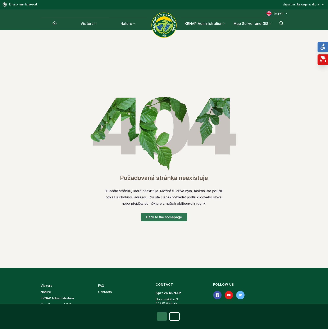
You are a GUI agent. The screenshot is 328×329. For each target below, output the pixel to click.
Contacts (105, 292)
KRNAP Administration (57, 298)
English (276, 13)
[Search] (281, 23)
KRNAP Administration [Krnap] (203, 24)
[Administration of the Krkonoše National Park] (164, 25)
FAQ (101, 286)
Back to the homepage (164, 217)
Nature (126, 24)
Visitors (87, 24)
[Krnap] (55, 23)
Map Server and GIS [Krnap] (250, 24)
